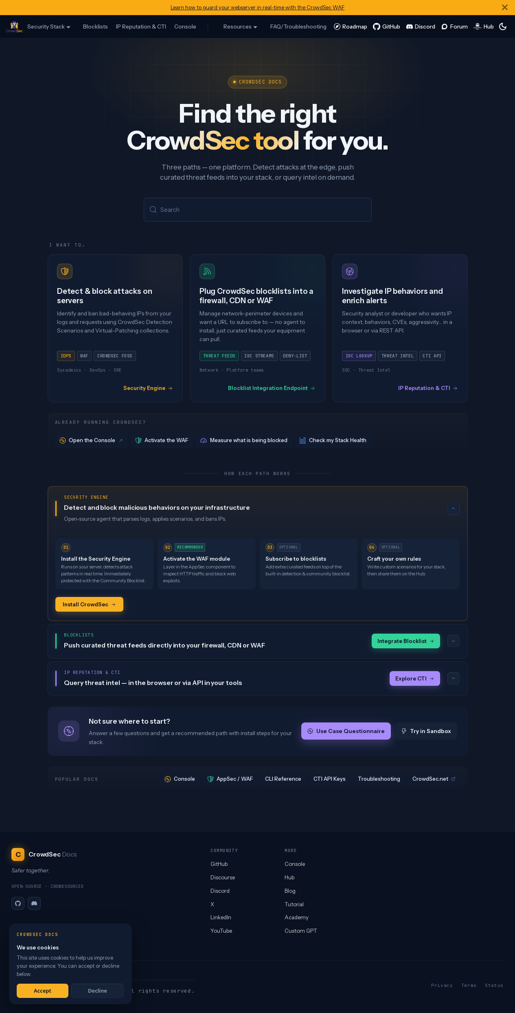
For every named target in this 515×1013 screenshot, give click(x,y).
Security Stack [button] (46, 26)
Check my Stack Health (333, 441)
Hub (289, 877)
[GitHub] (17, 903)
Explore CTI (414, 679)
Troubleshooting (379, 780)
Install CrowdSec (89, 604)
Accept (42, 990)
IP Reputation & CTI (141, 26)
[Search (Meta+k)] (258, 210)
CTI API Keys (329, 780)
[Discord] (34, 903)
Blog (290, 890)
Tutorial (294, 904)
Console (185, 26)
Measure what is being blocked (243, 441)
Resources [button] (238, 26)
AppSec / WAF (230, 780)
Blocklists (95, 26)
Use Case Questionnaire (346, 732)
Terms (469, 985)
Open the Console (91, 441)
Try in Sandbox (426, 732)
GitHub (219, 864)
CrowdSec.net (434, 780)
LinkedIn (220, 917)
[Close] (505, 7)
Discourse (222, 877)
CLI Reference (283, 780)
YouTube (221, 930)
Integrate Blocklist (405, 642)
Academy (297, 917)
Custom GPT (301, 930)
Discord (220, 890)
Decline (97, 990)
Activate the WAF (161, 441)
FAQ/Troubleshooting (298, 26)
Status (494, 985)
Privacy (442, 985)
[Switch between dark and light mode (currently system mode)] (503, 26)
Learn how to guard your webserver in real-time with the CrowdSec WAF (257, 7)
